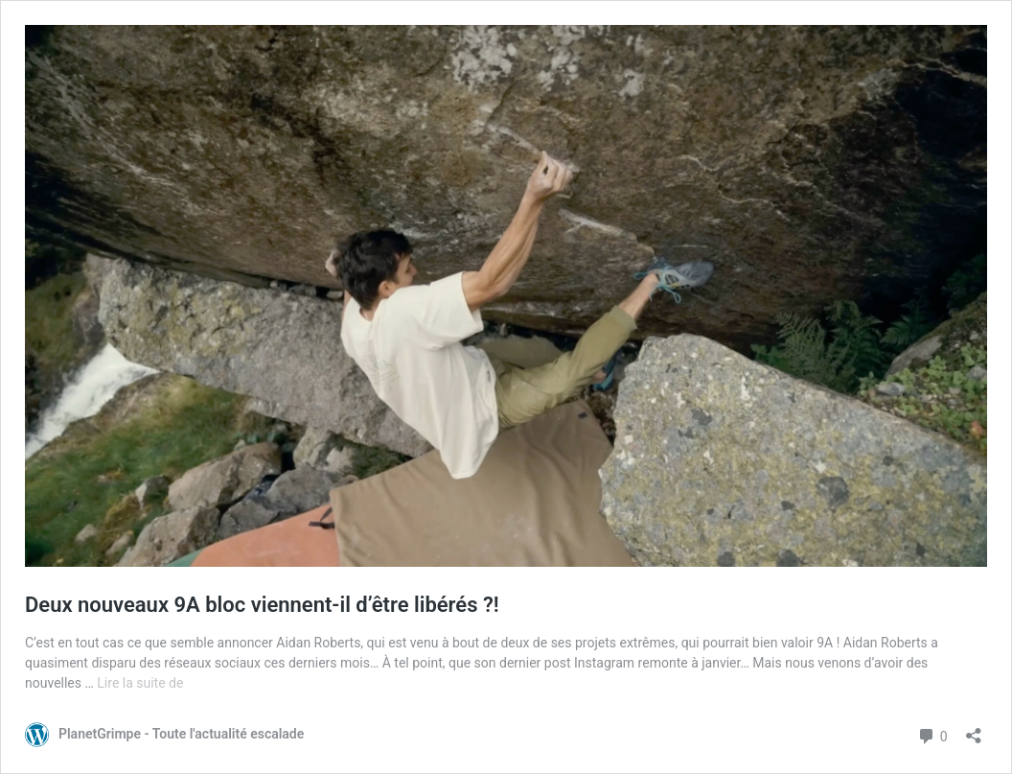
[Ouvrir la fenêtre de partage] (973, 729)
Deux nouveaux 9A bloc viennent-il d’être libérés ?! (262, 605)
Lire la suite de (140, 683)
